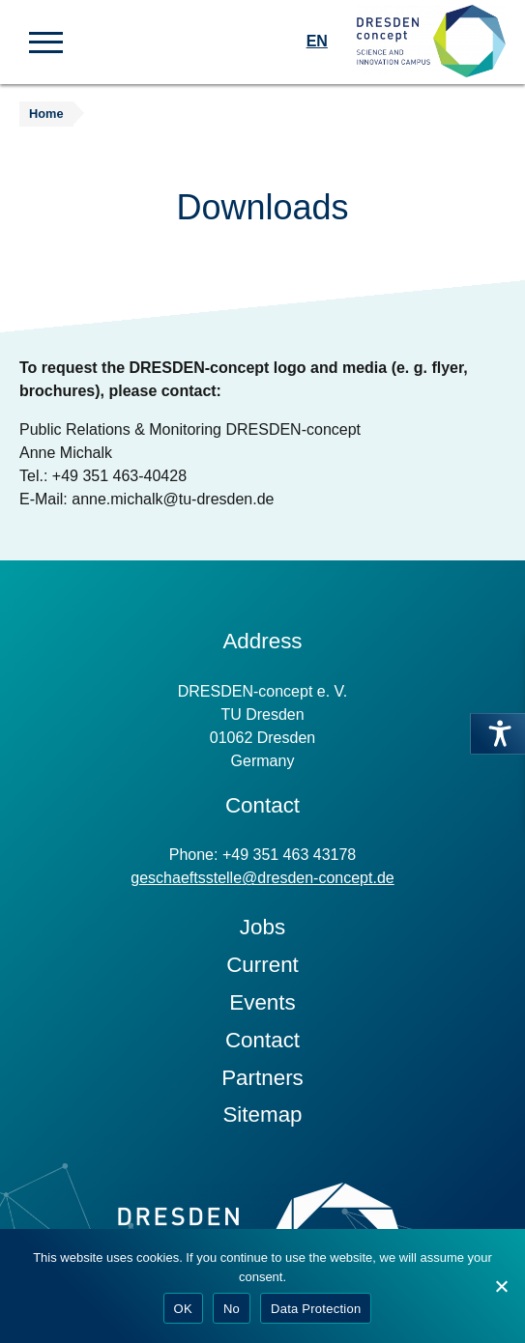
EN (317, 41)
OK (183, 1308)
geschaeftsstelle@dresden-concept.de (262, 878)
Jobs (262, 927)
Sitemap (262, 1114)
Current (262, 965)
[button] (46, 40)
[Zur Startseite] (431, 42)
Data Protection (316, 1308)
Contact (262, 1040)
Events (262, 1002)
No (231, 1308)
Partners (262, 1078)
